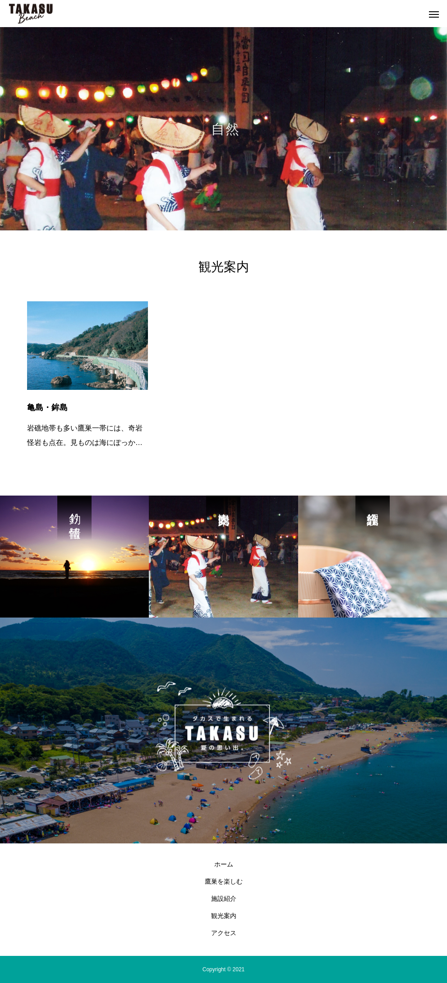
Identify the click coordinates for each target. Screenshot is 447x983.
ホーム (223, 864)
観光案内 (223, 915)
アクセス (223, 932)
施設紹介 (223, 898)
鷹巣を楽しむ (224, 881)
